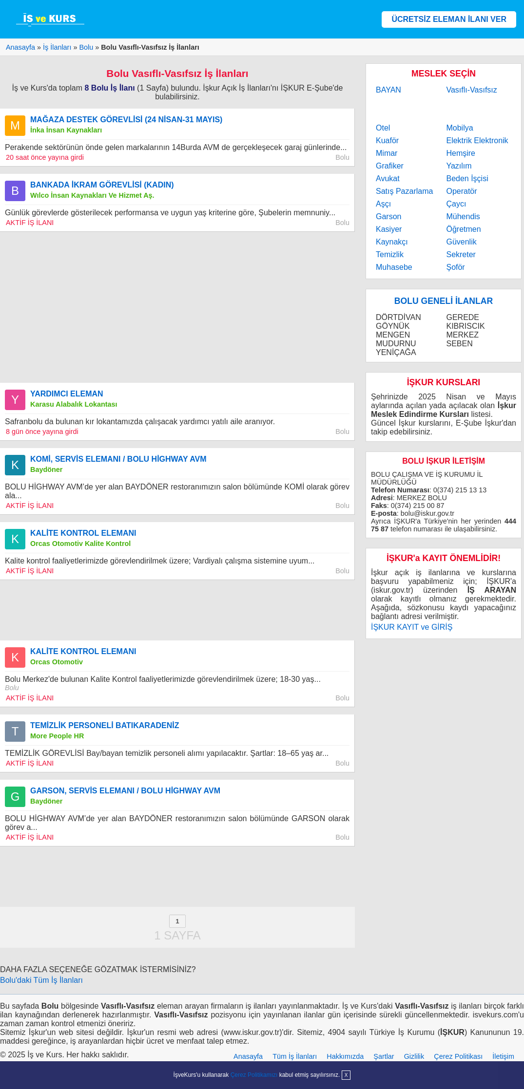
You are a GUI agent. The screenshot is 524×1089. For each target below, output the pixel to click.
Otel (383, 128)
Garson (388, 216)
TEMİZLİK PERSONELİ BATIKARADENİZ (104, 725)
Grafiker (390, 166)
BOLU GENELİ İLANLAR (443, 301)
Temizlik (390, 254)
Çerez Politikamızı (254, 1074)
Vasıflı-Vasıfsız (471, 90)
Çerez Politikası (458, 1056)
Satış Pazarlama (404, 191)
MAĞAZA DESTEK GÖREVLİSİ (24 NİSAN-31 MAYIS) (126, 119)
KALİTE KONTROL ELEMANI (83, 533)
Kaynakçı (392, 242)
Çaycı (456, 204)
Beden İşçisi (467, 178)
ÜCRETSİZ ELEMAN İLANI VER (448, 19)
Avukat (388, 178)
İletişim (503, 1056)
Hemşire (460, 153)
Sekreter (460, 254)
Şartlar (383, 1056)
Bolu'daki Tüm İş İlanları (41, 980)
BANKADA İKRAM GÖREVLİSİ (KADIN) (102, 185)
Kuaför (387, 140)
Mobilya (459, 128)
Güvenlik (461, 242)
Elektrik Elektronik (477, 140)
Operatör (461, 191)
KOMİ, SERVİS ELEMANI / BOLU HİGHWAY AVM (118, 459)
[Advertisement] (177, 307)
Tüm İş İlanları (294, 1056)
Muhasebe (394, 267)
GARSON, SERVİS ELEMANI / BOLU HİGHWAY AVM (125, 791)
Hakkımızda (345, 1056)
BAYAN (388, 90)
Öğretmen (463, 229)
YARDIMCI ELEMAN (66, 394)
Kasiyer (389, 229)
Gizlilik (414, 1056)
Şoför (455, 267)
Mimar (386, 153)
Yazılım (458, 166)
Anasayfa (248, 1056)
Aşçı (383, 204)
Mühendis (463, 216)
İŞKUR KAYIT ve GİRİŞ (411, 627)
